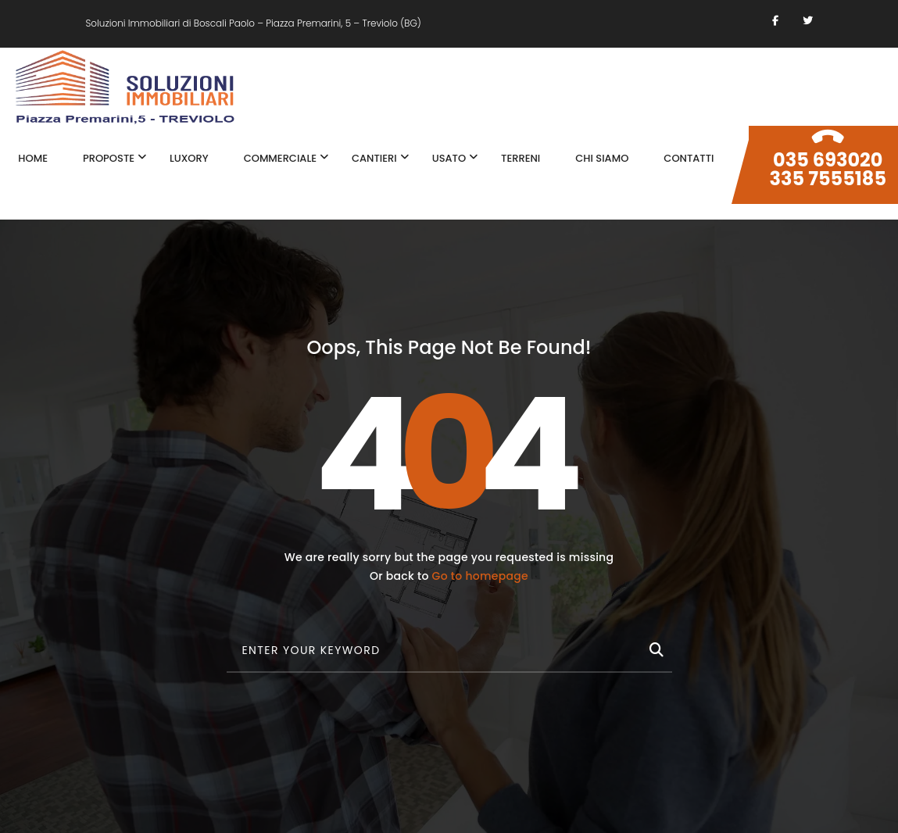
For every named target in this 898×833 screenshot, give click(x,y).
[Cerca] (655, 647)
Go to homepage (480, 576)
